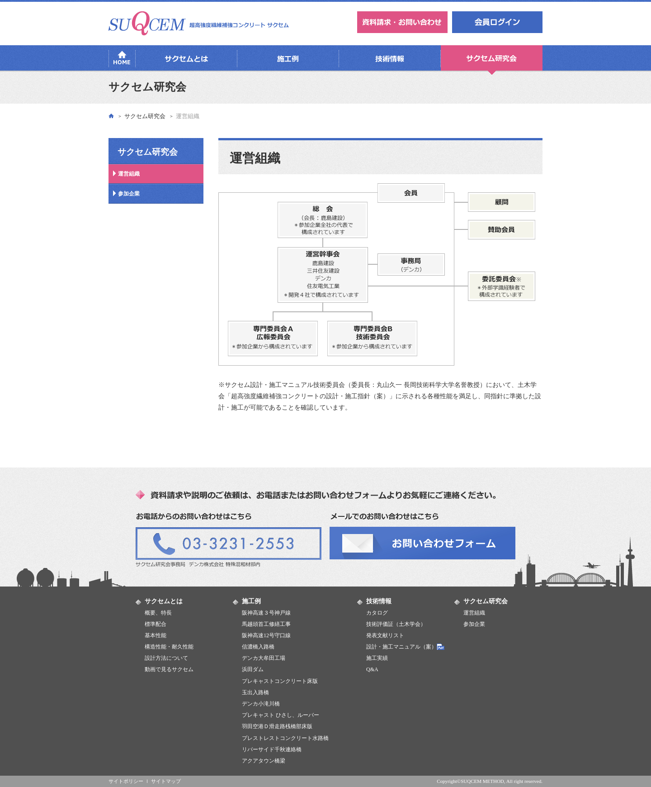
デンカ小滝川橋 (261, 704)
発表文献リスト (385, 635)
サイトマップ (166, 781)
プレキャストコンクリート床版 (280, 681)
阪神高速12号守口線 (266, 635)
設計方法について (166, 658)
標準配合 (155, 624)
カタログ (377, 613)
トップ (111, 115)
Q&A (372, 669)
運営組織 (129, 174)
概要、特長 (158, 613)
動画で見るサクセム (169, 669)
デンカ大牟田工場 (263, 658)
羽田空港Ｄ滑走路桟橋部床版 (277, 726)
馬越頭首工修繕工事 (266, 624)
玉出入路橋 (255, 692)
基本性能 (155, 635)
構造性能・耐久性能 (169, 647)
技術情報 (379, 601)
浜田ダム (253, 669)
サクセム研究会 (144, 116)
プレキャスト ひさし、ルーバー (280, 715)
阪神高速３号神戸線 (266, 613)
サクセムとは (164, 601)
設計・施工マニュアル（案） (401, 647)
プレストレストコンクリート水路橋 (285, 738)
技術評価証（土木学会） (396, 624)
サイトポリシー (125, 781)
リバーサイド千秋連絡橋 (272, 749)
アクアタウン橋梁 (263, 761)
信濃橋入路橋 (258, 647)
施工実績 (377, 658)
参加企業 (129, 194)
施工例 (251, 601)
